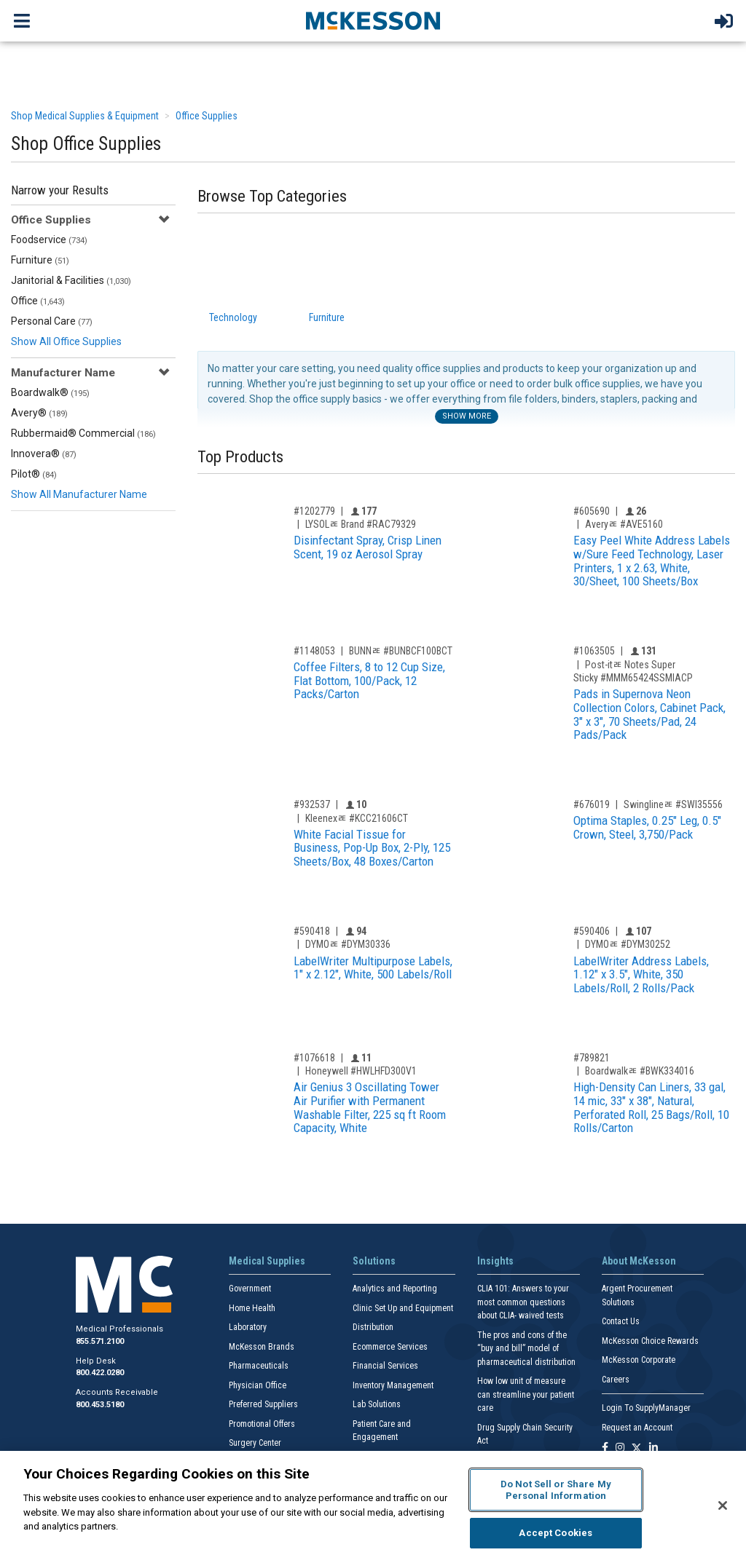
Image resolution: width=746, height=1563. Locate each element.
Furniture (40, 260)
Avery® (39, 413)
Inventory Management (393, 1385)
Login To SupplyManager (646, 1408)
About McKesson (639, 1261)
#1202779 (314, 511)
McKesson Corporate (638, 1360)
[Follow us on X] (637, 1448)
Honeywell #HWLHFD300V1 (361, 1071)
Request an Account (637, 1427)
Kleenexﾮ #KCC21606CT (356, 818)
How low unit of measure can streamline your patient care (525, 1394)
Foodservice (49, 239)
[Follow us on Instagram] (620, 1448)
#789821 (591, 1058)
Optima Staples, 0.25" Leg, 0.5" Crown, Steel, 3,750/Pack (647, 827)
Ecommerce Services (390, 1347)
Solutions (374, 1261)
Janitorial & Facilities (71, 280)
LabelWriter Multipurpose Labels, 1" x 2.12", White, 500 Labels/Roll (373, 968)
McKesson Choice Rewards (650, 1341)
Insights (495, 1261)
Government (250, 1288)
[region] (373, 1507)
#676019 (591, 804)
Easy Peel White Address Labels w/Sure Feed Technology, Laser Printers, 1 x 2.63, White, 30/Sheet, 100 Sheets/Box (651, 560)
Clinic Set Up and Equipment (403, 1308)
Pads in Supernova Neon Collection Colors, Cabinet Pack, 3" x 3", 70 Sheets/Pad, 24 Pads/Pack (649, 714)
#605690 (591, 511)
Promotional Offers (262, 1424)
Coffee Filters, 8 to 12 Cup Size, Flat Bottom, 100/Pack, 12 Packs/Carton (369, 680)
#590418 (312, 931)
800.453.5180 (100, 1404)
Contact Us (621, 1321)
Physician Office (257, 1385)
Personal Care (52, 321)
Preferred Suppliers (263, 1404)
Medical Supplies (267, 1261)
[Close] (723, 1505)
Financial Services (385, 1366)
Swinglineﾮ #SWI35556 (673, 804)
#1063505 (594, 651)
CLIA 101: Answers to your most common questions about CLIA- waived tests (523, 1302)
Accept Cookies (555, 1532)
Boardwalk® (50, 392)
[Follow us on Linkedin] (653, 1448)
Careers (615, 1379)
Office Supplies (206, 116)
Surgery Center (255, 1443)
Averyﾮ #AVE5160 (624, 524)
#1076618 (314, 1058)
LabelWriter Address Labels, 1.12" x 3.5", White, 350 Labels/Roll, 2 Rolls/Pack (641, 974)
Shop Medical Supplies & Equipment (85, 116)
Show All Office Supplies (66, 341)
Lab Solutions (377, 1404)
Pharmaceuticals (258, 1366)
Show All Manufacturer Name (79, 494)
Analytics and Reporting (395, 1288)
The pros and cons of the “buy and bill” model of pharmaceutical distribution (526, 1348)
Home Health (252, 1308)
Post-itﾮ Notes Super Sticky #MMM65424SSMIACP (633, 671)
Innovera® (43, 453)
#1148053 (314, 651)
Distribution (373, 1327)
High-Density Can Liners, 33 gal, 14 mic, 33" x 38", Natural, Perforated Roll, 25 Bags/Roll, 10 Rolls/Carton (651, 1107)
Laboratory (248, 1327)
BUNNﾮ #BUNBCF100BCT (400, 651)
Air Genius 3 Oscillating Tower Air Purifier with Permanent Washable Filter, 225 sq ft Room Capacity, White (370, 1107)
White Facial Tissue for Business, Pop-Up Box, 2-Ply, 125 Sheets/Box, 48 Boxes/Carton (372, 847)
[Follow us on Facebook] (605, 1448)
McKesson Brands (261, 1347)
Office (38, 300)
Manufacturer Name (63, 372)
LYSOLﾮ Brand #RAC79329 (360, 524)
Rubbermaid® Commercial (83, 433)
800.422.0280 (100, 1372)
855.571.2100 (100, 1341)
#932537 (312, 804)
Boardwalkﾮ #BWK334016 (639, 1071)
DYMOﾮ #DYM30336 (347, 944)
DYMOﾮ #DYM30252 (627, 944)
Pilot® (34, 474)
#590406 (591, 931)
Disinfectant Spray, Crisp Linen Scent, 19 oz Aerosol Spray (367, 547)
